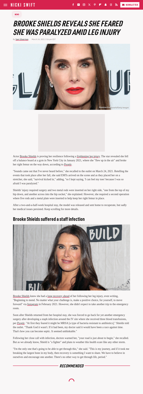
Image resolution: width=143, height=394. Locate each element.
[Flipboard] (100, 5)
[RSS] (116, 5)
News (17, 14)
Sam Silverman (22, 39)
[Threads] (111, 5)
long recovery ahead (58, 296)
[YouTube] (78, 5)
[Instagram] (83, 5)
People (68, 164)
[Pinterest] (94, 5)
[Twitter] (89, 5)
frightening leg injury (88, 156)
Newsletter (130, 4)
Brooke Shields (28, 156)
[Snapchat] (105, 5)
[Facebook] (73, 5)
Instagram (32, 304)
